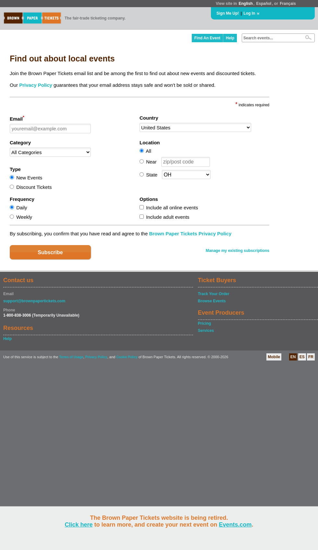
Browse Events (212, 301)
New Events (29, 177)
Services (206, 330)
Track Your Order (213, 294)
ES (302, 357)
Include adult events (167, 217)
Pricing (204, 323)
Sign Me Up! (227, 13)
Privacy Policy (35, 85)
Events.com (235, 524)
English (245, 3)
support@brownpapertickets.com (34, 301)
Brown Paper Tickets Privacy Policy (190, 233)
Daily (21, 207)
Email (17, 118)
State (151, 174)
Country (149, 118)
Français (288, 3)
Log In (249, 13)
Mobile (274, 357)
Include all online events (172, 207)
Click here (78, 524)
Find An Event (207, 38)
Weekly (24, 217)
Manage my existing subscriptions (237, 250)
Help (230, 38)
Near (151, 161)
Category (20, 142)
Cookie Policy (127, 357)
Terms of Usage (71, 357)
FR (310, 357)
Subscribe (50, 252)
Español (264, 3)
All (148, 151)
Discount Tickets (34, 187)
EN (293, 357)
